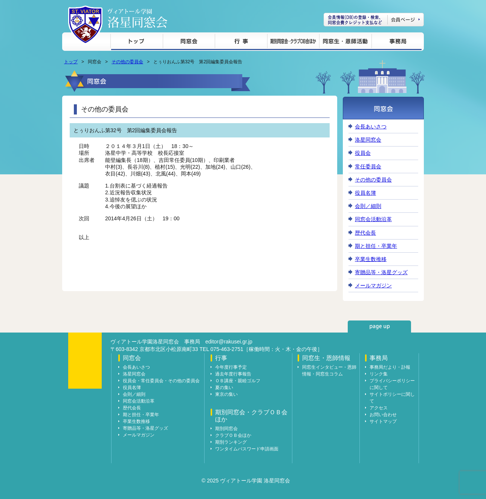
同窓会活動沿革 (373, 219)
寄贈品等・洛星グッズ (381, 272)
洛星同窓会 (368, 140)
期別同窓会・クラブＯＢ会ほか (293, 42)
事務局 (396, 42)
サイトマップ (383, 421)
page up (379, 326)
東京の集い (226, 394)
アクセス (379, 407)
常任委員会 (368, 166)
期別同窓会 (226, 428)
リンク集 (379, 374)
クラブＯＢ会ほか (233, 435)
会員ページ (374, 19)
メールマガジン (373, 285)
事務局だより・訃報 (390, 367)
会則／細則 (368, 206)
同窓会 (189, 42)
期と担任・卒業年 (376, 246)
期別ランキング (231, 442)
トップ (136, 42)
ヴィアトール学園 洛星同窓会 (137, 18)
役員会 (363, 153)
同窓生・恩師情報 (345, 42)
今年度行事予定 (231, 367)
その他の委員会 (127, 61)
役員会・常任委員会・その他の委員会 (161, 380)
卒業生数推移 (371, 259)
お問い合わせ (383, 414)
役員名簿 (365, 193)
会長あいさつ (371, 127)
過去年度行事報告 (233, 374)
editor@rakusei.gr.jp (228, 342)
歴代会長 (365, 233)
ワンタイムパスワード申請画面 (246, 449)
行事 (241, 42)
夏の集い (224, 387)
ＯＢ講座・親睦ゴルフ (237, 380)
